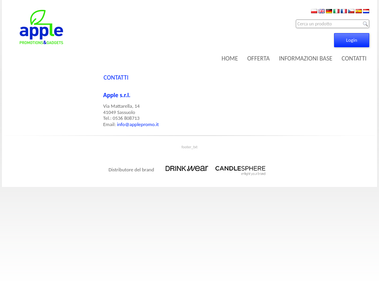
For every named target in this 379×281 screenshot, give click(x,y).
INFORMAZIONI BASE (306, 58)
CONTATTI (353, 58)
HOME (230, 58)
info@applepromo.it (138, 124)
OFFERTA (258, 58)
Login (351, 40)
